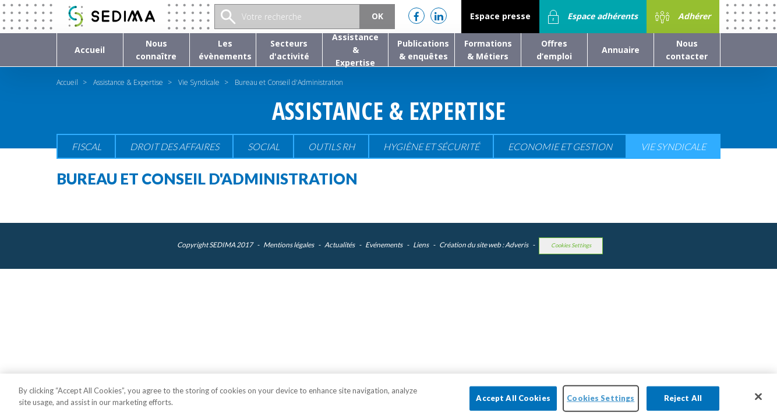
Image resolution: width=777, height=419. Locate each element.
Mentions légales (288, 244)
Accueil (67, 82)
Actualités (339, 244)
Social (264, 146)
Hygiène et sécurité (431, 146)
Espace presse (500, 16)
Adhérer (683, 16)
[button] (156, 49)
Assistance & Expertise (128, 82)
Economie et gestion (560, 146)
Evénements (383, 244)
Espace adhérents (593, 17)
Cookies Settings (571, 245)
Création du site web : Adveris (483, 244)
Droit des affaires (174, 146)
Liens (421, 244)
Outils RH (331, 146)
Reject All (683, 404)
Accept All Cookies (513, 404)
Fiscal (86, 146)
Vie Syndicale (199, 82)
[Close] (758, 403)
